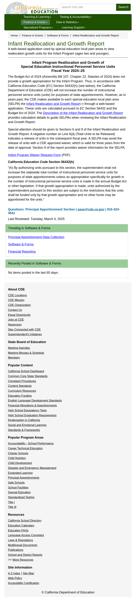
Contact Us (15, 309)
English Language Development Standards (35, 400)
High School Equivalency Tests (27, 410)
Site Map (28, 573)
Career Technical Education (25, 448)
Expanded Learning (20, 472)
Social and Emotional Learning (27, 425)
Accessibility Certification (23, 583)
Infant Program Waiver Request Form (39, 155)
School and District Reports (25, 554)
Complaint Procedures (22, 381)
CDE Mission (16, 300)
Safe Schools (16, 482)
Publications (15, 549)
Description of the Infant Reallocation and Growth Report (83, 113)
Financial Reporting (22, 251)
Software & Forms (58, 35)
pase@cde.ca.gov (91, 209)
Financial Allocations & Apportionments (32, 405)
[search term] (88, 7)
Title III (12, 506)
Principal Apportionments (23, 477)
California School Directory (24, 520)
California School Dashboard (26, 371)
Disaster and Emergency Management (32, 467)
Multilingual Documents (22, 545)
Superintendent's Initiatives (25, 334)
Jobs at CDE (16, 319)
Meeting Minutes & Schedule (26, 352)
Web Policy (15, 578)
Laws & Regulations (20, 540)
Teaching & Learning (37, 16)
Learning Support (73, 27)
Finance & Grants (35, 22)
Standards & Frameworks (24, 430)
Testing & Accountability (76, 16)
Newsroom (14, 324)
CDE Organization (19, 305)
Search (123, 7)
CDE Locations (17, 295)
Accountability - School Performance (31, 443)
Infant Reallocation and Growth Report (55, 104)
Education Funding (20, 395)
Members (14, 357)
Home (14, 35)
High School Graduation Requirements (32, 415)
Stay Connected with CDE (24, 329)
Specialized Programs (38, 27)
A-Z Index (14, 573)
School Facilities (18, 487)
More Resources (23, 559)
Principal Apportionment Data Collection (36, 237)
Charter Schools (18, 453)
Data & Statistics (67, 22)
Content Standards (20, 385)
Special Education (19, 492)
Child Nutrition (17, 458)
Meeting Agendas (19, 347)
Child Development (20, 463)
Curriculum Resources (22, 390)
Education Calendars (21, 525)
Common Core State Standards (27, 376)
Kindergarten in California (24, 420)
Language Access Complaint (26, 535)
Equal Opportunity (19, 314)
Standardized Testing (21, 497)
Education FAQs (18, 530)
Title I (11, 502)
